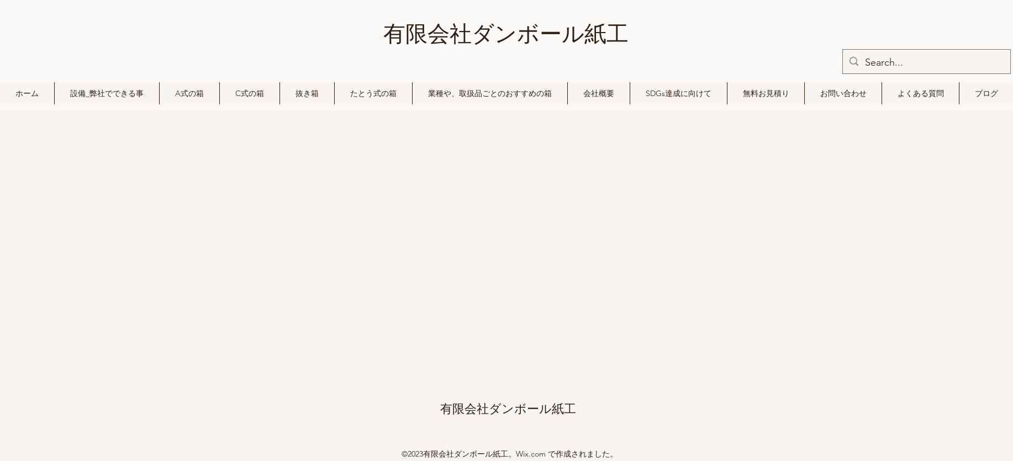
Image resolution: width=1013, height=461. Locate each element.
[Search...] (926, 63)
